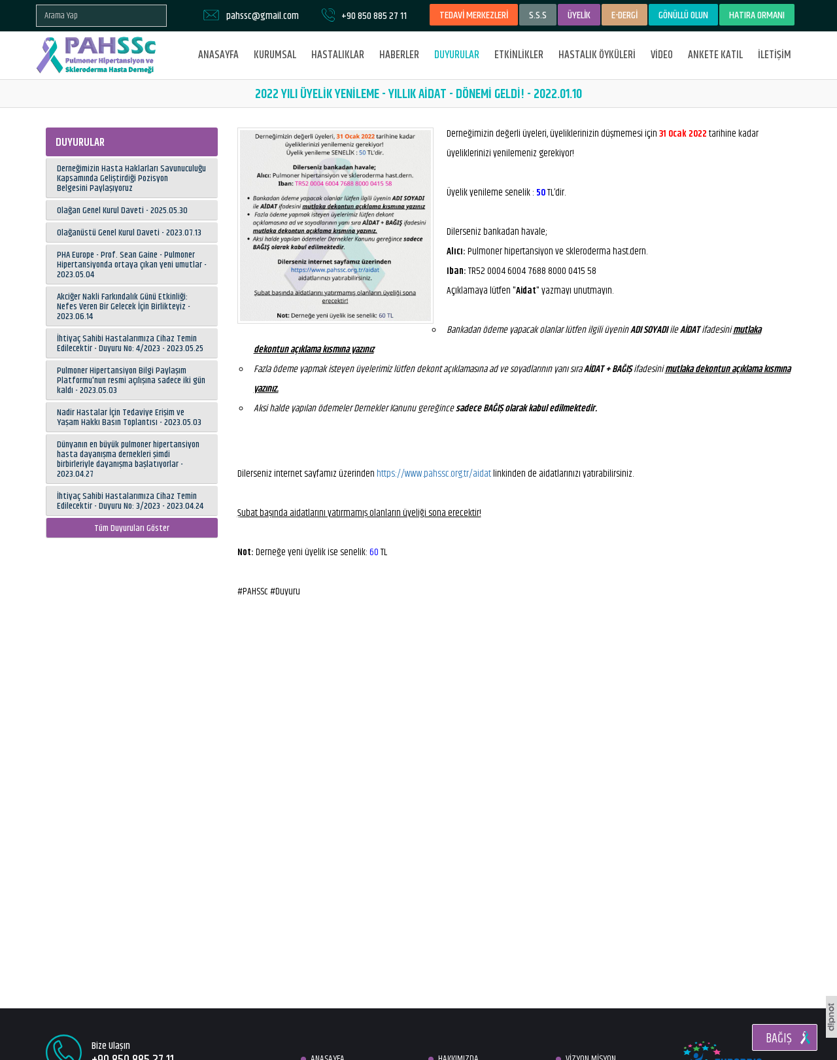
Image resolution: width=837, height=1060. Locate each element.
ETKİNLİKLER (518, 54)
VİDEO (662, 54)
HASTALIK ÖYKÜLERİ (597, 54)
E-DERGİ (624, 15)
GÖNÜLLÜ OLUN (683, 15)
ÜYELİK (579, 15)
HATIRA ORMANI (757, 15)
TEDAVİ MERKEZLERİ (473, 15)
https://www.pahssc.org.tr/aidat (434, 473)
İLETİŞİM (774, 54)
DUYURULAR (456, 54)
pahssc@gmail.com (262, 16)
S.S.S (538, 15)
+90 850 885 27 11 (374, 16)
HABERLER (399, 54)
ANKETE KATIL (715, 54)
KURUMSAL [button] (275, 54)
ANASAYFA (218, 54)
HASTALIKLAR (337, 54)
